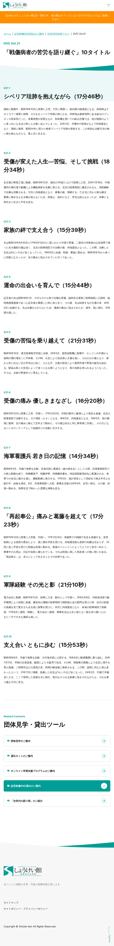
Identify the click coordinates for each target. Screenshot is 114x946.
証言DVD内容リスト (58, 33)
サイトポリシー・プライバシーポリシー (26, 908)
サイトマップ (11, 902)
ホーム (7, 33)
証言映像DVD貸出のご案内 (29, 33)
